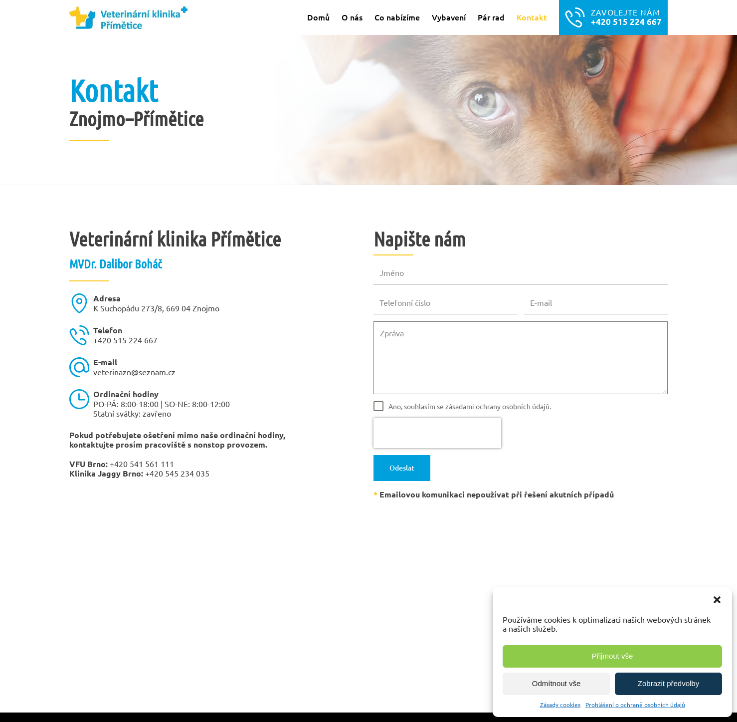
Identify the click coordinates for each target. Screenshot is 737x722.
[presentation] (437, 433)
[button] (717, 600)
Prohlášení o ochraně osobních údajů (635, 705)
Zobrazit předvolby (668, 683)
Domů (318, 16)
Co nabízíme (397, 16)
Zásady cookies (560, 705)
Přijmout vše (612, 656)
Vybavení (449, 16)
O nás (352, 16)
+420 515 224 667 (125, 340)
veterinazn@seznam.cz (134, 372)
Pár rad (491, 16)
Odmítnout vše (556, 683)
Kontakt (532, 16)
